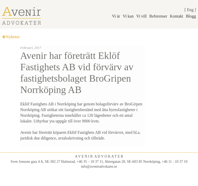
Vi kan (128, 16)
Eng (190, 9)
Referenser (158, 16)
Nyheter (11, 37)
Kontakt (176, 16)
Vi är (116, 16)
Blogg (191, 16)
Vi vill (141, 16)
